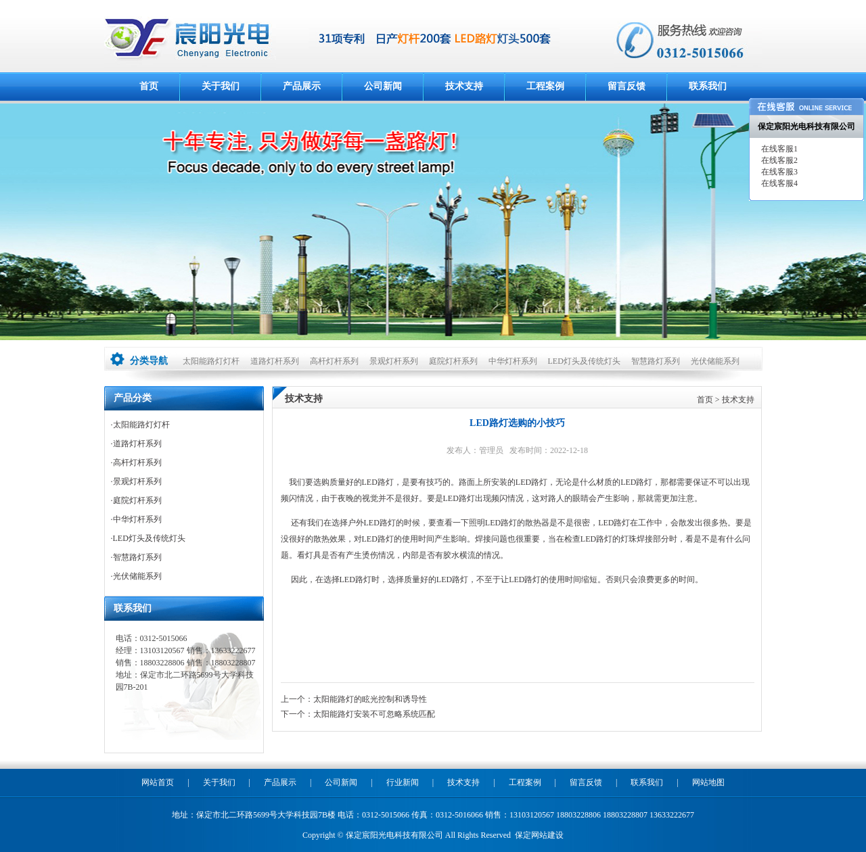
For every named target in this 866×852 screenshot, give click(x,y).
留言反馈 (626, 86)
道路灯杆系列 (274, 361)
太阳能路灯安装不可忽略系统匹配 (374, 714)
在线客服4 (778, 183)
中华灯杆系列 (512, 361)
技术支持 (464, 86)
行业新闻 (402, 782)
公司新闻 (383, 86)
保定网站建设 (539, 835)
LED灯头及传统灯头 (584, 361)
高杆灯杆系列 (334, 361)
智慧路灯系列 (655, 361)
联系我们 (708, 86)
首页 (148, 86)
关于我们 (221, 86)
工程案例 (545, 86)
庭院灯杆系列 (453, 361)
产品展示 (302, 86)
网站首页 (157, 782)
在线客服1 (778, 148)
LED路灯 (378, 482)
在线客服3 (778, 171)
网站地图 (708, 782)
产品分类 (133, 398)
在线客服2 (778, 160)
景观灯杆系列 (393, 361)
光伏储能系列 (715, 361)
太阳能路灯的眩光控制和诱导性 (370, 699)
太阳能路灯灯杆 (211, 361)
